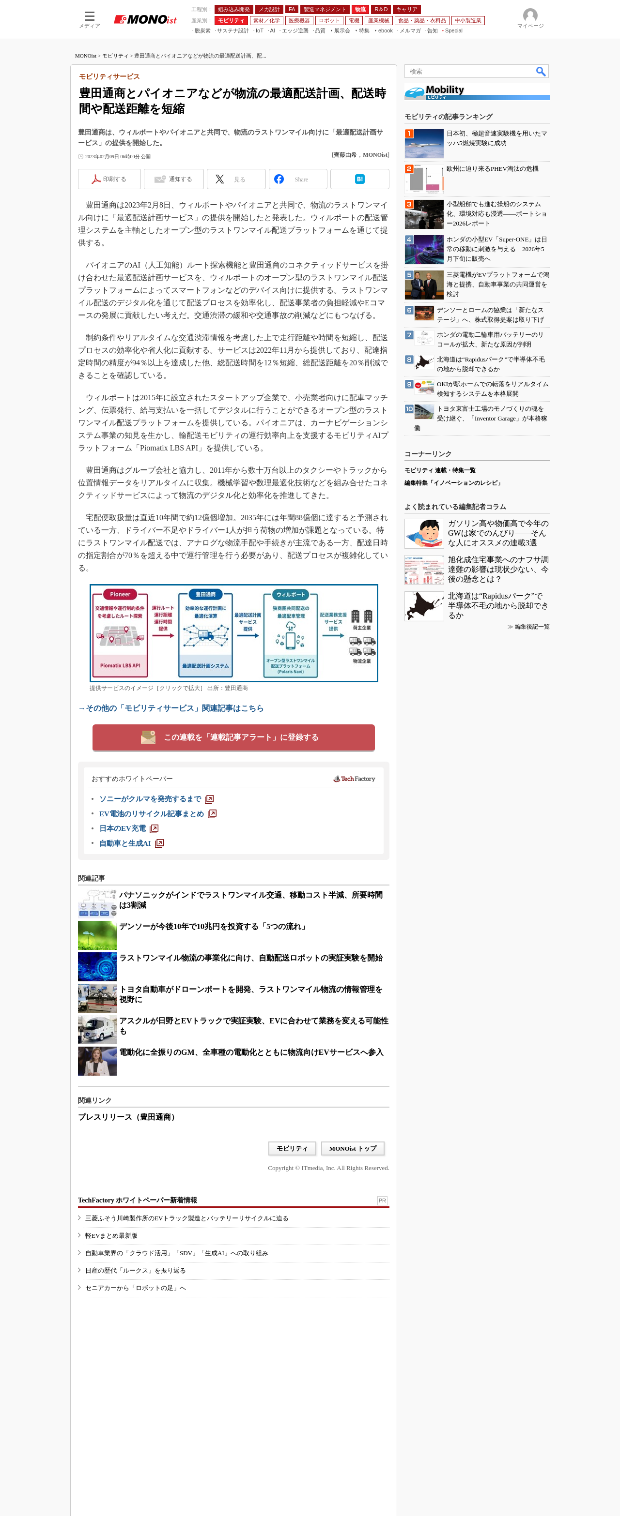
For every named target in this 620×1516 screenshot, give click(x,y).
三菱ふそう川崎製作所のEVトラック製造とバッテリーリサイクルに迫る (187, 1218)
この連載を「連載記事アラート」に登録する (241, 737)
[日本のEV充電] (128, 828)
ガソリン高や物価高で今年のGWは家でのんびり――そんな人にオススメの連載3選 (498, 533)
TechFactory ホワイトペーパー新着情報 (137, 1200)
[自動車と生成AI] (131, 843)
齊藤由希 (345, 154)
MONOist (85, 56)
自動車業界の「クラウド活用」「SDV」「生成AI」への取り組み (176, 1253)
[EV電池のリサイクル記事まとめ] (158, 814)
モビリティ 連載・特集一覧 (440, 470)
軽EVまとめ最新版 (111, 1235)
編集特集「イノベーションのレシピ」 (453, 483)
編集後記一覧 (532, 626)
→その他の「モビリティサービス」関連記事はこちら (171, 708)
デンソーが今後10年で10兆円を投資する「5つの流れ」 (214, 926)
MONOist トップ (352, 1148)
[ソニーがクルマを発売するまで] (156, 799)
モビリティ (115, 56)
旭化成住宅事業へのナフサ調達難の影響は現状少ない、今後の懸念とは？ (498, 569)
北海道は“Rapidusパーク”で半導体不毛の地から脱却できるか (498, 605)
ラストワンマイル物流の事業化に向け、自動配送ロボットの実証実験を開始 (251, 958)
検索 (541, 71)
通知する (180, 179)
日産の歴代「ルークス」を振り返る (135, 1270)
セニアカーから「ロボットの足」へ (135, 1287)
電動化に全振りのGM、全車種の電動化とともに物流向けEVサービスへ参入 (251, 1052)
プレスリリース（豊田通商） (128, 1117)
